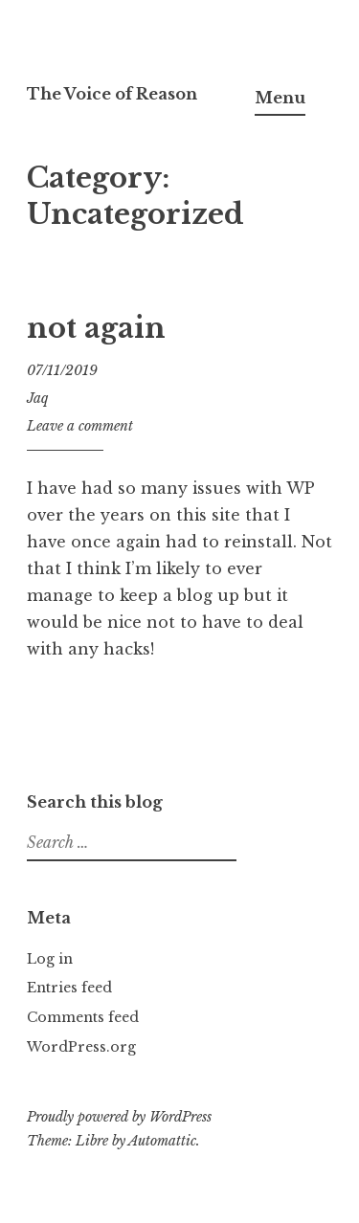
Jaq (37, 398)
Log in (50, 958)
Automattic (162, 1140)
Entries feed (69, 987)
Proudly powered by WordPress (119, 1116)
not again (96, 328)
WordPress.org (81, 1047)
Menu (280, 97)
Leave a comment (80, 425)
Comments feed (83, 1017)
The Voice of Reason (112, 93)
